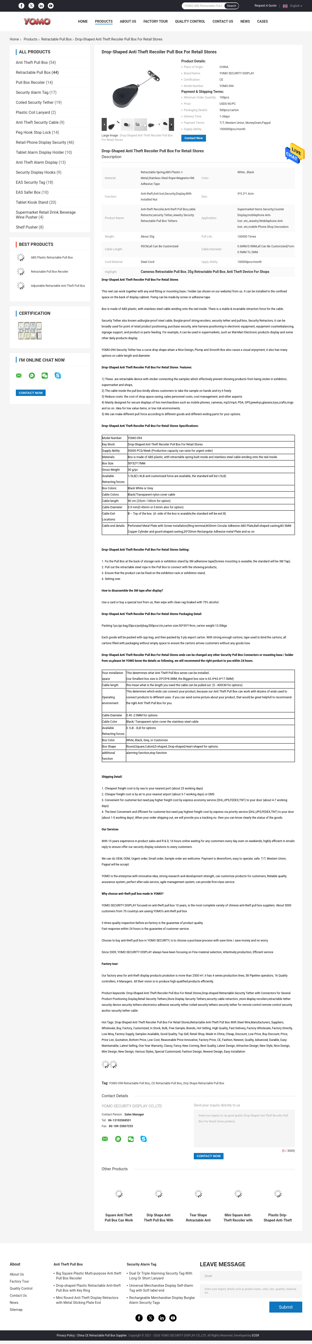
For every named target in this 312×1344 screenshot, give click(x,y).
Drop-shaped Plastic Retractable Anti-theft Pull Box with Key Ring (88, 1288)
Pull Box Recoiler (30, 82)
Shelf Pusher (27, 227)
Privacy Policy (66, 1335)
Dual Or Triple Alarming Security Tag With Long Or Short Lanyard (160, 1275)
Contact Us (223, 21)
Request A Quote (265, 5)
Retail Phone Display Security (41, 142)
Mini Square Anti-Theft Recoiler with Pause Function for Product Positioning (238, 1217)
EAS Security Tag (30, 182)
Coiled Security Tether (35, 102)
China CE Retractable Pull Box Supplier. (102, 1335)
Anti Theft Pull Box (32, 62)
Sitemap (16, 1310)
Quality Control (190, 21)
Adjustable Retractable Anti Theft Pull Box (58, 286)
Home (83, 21)
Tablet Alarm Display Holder (40, 152)
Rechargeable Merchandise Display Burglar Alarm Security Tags (162, 1300)
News (245, 21)
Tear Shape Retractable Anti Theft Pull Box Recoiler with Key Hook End (198, 1217)
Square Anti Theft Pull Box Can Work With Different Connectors (119, 1217)
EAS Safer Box (28, 192)
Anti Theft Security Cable (37, 122)
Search (231, 6)
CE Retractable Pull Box (166, 1083)
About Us (128, 21)
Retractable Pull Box (56, 39)
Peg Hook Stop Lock (33, 132)
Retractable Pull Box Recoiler (49, 271)
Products (104, 21)
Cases (262, 21)
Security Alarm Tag (32, 92)
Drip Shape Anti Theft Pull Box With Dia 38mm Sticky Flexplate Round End (158, 1217)
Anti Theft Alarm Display (37, 162)
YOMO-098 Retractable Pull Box (129, 1083)
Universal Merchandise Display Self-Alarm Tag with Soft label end (161, 1288)
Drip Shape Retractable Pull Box (203, 1083)
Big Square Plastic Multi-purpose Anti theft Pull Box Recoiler (88, 1275)
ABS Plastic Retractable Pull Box (52, 257)
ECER (255, 1335)
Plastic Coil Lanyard (33, 112)
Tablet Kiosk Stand (32, 202)
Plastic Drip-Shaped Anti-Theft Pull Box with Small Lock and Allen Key (277, 1217)
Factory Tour (156, 21)
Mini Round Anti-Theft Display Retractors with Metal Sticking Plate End (87, 1300)
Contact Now (194, 138)
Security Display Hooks (36, 172)
